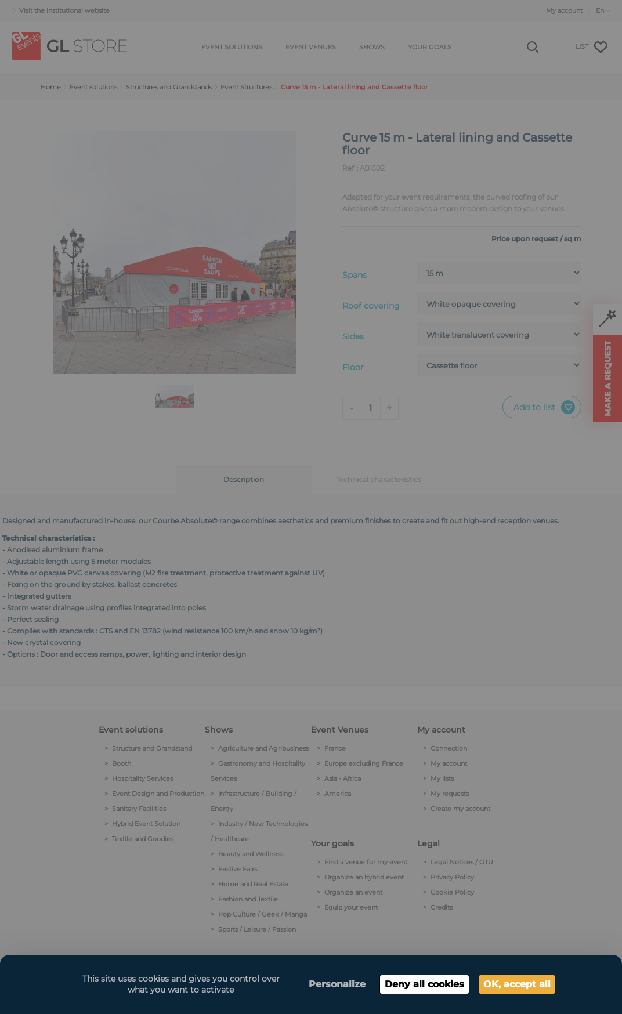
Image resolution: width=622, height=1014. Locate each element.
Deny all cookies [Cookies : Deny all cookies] (424, 984)
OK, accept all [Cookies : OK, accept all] (517, 984)
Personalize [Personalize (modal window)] (337, 984)
